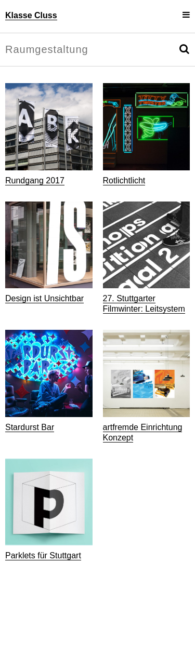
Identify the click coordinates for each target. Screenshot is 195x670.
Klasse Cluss (31, 15)
